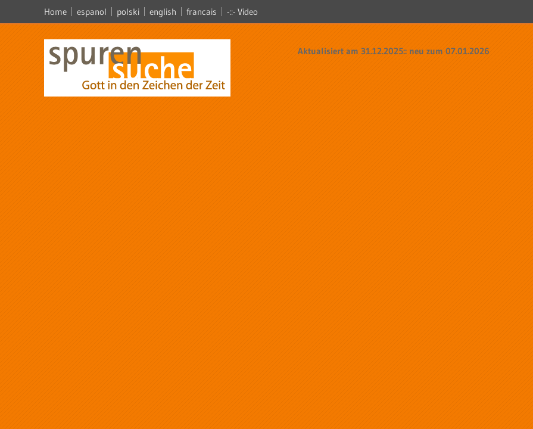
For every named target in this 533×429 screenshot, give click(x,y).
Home (55, 11)
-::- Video (242, 11)
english (162, 11)
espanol (92, 11)
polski (128, 11)
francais (201, 11)
